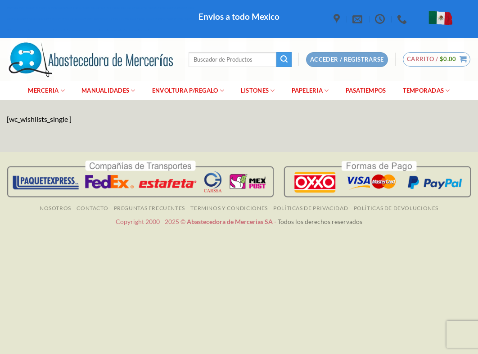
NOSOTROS (55, 208)
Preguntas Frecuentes (149, 208)
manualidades (108, 90)
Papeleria (310, 90)
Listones (258, 90)
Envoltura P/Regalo (188, 90)
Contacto (92, 208)
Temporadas (426, 90)
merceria (46, 90)
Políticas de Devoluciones (396, 208)
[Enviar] (284, 59)
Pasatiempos (366, 90)
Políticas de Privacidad (310, 208)
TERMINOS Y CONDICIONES (228, 208)
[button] (437, 59)
